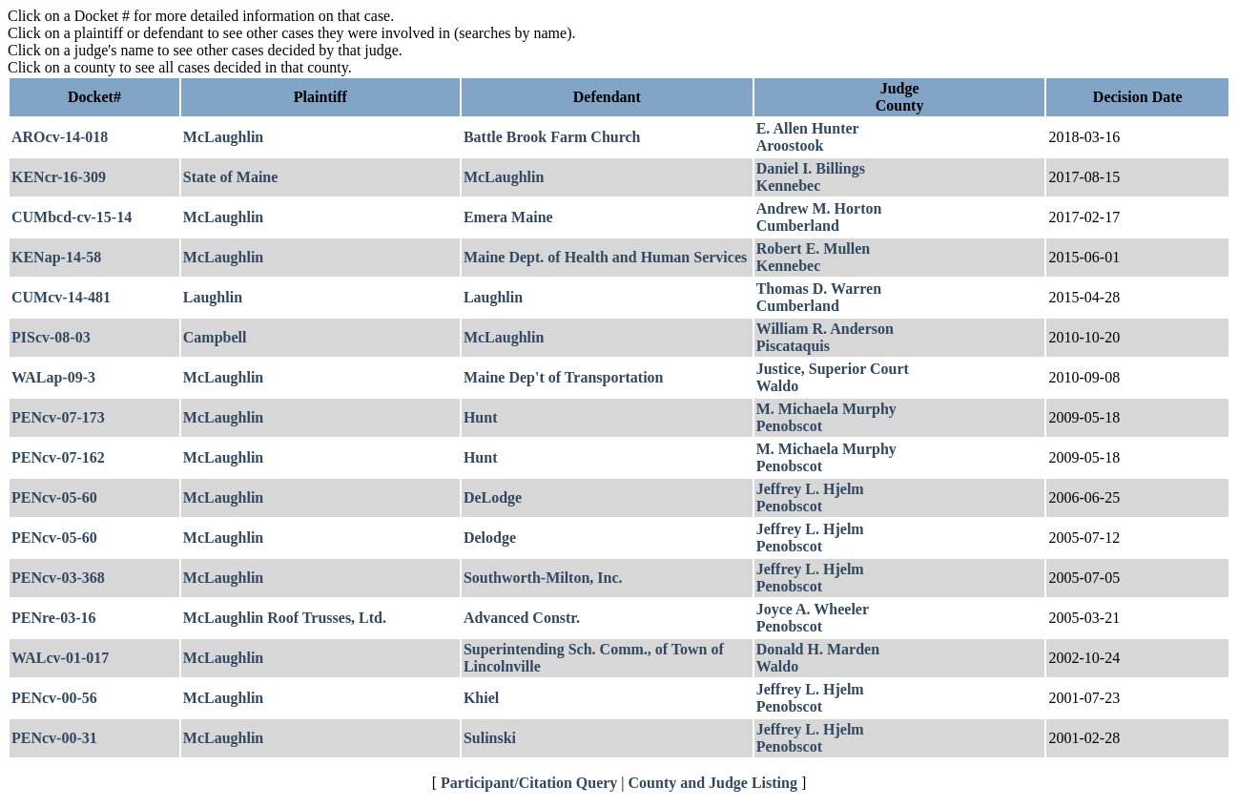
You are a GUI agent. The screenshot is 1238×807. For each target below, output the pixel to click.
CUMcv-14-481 (61, 297)
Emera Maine (508, 217)
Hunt (481, 417)
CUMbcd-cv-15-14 (71, 217)
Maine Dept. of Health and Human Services (605, 257)
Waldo (777, 386)
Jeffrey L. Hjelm (810, 489)
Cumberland (797, 225)
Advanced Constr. (522, 618)
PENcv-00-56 (54, 698)
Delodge (490, 537)
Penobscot (789, 426)
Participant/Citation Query (529, 783)
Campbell (215, 337)
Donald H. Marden (817, 649)
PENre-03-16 (53, 618)
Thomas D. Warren (818, 288)
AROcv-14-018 (59, 137)
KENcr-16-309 (58, 177)
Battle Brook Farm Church (552, 137)
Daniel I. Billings (810, 168)
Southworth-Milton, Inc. (543, 577)
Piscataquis (793, 346)
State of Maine (231, 177)
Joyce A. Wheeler (812, 609)
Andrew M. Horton (819, 208)
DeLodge (493, 497)
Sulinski (490, 738)
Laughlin (212, 297)
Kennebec (788, 185)
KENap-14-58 (56, 257)
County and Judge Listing (713, 783)
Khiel (481, 698)
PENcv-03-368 (58, 577)
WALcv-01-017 (60, 658)
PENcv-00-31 (54, 738)
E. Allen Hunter (807, 128)
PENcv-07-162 (58, 457)
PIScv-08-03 (51, 337)
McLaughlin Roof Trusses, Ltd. (284, 618)
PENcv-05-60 (54, 497)
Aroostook (790, 145)
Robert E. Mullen (813, 248)
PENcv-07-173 (58, 417)
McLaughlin (223, 137)
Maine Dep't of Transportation (564, 377)
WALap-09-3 (53, 377)
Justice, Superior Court (832, 369)
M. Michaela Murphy (826, 409)
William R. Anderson (825, 329)
